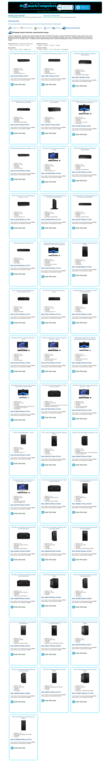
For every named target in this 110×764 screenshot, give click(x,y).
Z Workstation (57, 24)
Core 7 (22, 45)
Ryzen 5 (46, 45)
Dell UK (10, 17)
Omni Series (25, 24)
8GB (11, 49)
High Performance (26, 28)
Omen (31, 24)
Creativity (38, 28)
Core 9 (27, 45)
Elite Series (48, 24)
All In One (56, 28)
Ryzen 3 (40, 45)
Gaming (47, 28)
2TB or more (57, 49)
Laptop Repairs (57, 11)
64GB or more (27, 49)
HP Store (50, 17)
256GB (40, 49)
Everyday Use (13, 28)
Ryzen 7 (52, 45)
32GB (20, 49)
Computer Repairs (46, 11)
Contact (70, 11)
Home (38, 11)
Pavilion (18, 24)
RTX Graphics (65, 49)
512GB (45, 49)
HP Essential (12, 24)
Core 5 (17, 45)
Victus (36, 24)
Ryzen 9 (58, 45)
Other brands (22, 17)
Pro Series (41, 24)
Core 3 (11, 45)
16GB (15, 49)
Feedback (65, 11)
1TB (50, 49)
